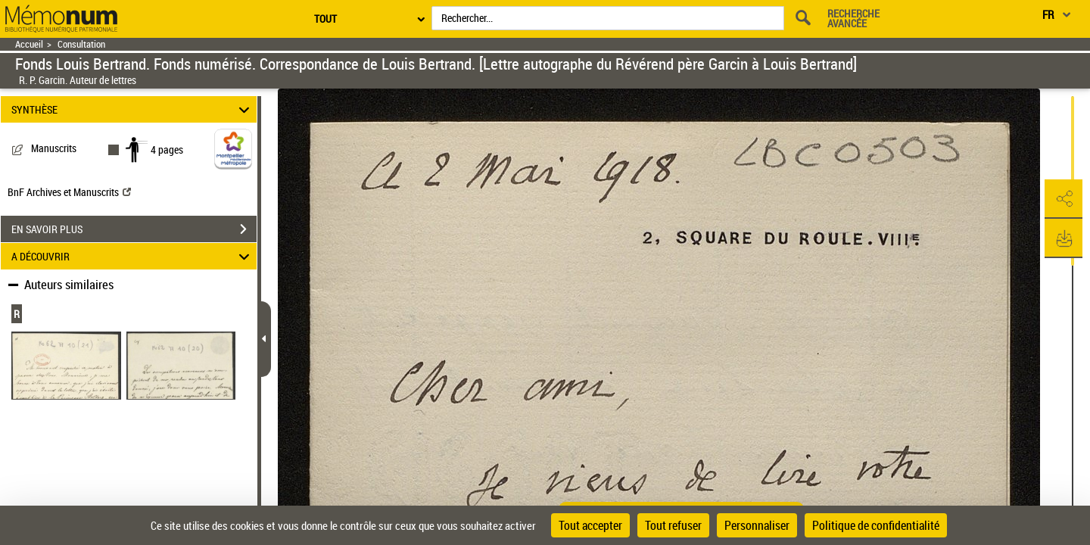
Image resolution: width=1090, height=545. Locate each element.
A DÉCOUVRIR (132, 256)
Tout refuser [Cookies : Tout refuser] (673, 525)
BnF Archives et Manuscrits (69, 192)
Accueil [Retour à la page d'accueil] (29, 44)
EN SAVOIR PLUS (134, 229)
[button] (1063, 199)
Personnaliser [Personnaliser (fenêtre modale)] (756, 525)
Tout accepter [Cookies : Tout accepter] (590, 525)
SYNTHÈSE (132, 109)
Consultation (81, 44)
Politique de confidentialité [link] (875, 525)
